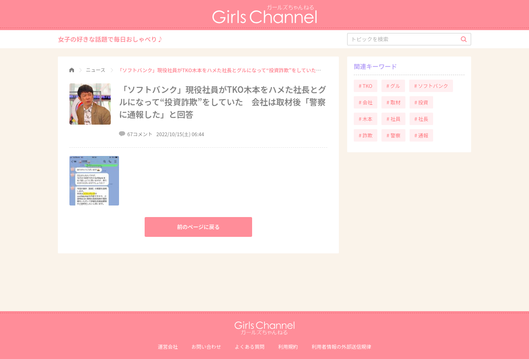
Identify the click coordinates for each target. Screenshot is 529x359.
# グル (393, 85)
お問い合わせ (206, 346)
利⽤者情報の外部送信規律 (341, 346)
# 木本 (365, 118)
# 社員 (393, 118)
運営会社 (168, 346)
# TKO (365, 85)
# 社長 (421, 118)
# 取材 (393, 102)
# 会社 (365, 102)
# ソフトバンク (431, 85)
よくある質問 (249, 346)
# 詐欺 (365, 135)
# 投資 (421, 102)
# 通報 (421, 135)
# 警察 (393, 135)
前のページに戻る (198, 227)
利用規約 (288, 346)
